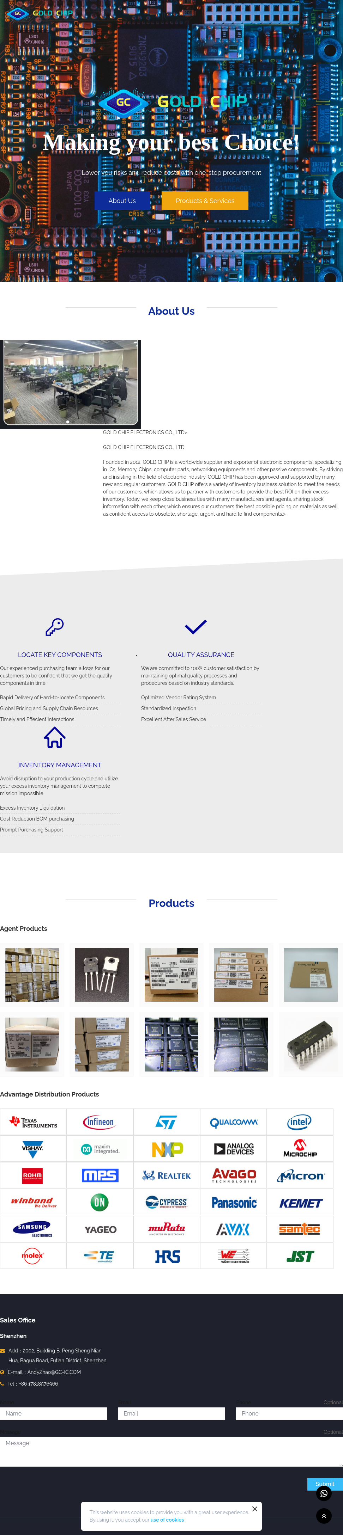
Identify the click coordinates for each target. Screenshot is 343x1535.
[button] (67, 421)
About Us (122, 200)
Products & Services (205, 200)
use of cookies (167, 1520)
